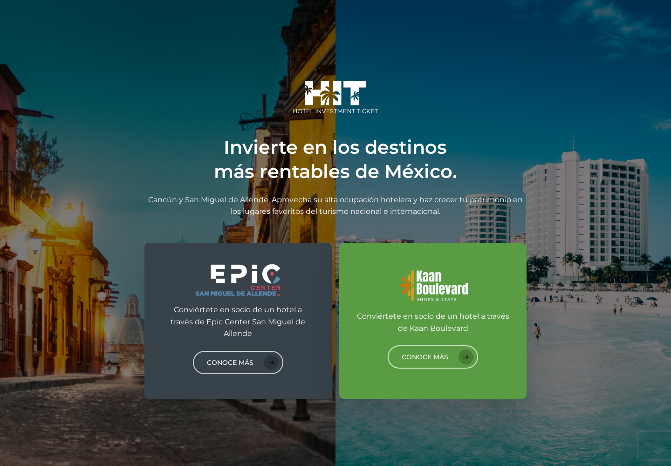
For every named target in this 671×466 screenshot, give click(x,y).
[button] (238, 362)
